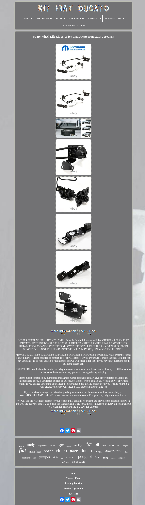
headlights (26, 458)
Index (73, 473)
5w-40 (52, 446)
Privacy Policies (73, 483)
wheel (99, 451)
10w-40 (21, 446)
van (118, 445)
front (97, 457)
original (121, 458)
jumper (44, 457)
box (126, 452)
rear (62, 458)
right (55, 457)
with (111, 445)
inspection (78, 461)
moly (31, 444)
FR (76, 493)
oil (97, 444)
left (34, 457)
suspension (42, 445)
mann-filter (35, 451)
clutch (61, 450)
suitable (69, 446)
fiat (22, 450)
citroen (70, 457)
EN (71, 493)
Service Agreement (73, 488)
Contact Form (73, 478)
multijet (79, 445)
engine (125, 446)
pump (105, 457)
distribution (113, 451)
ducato (87, 450)
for (89, 444)
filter (74, 451)
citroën (65, 462)
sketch (113, 458)
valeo (104, 446)
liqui (60, 445)
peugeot (85, 456)
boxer (48, 451)
